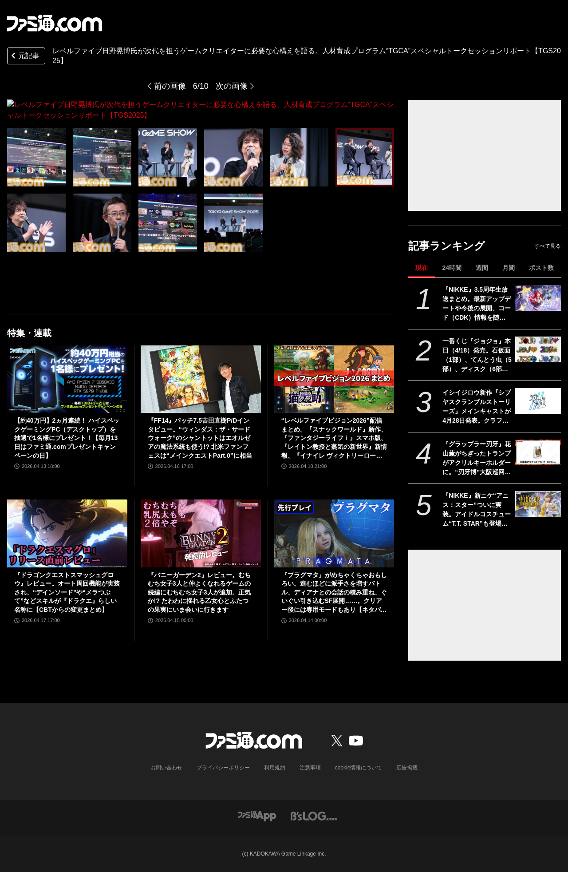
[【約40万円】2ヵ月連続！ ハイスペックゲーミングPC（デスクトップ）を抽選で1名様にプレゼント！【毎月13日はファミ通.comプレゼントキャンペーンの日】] (67, 374)
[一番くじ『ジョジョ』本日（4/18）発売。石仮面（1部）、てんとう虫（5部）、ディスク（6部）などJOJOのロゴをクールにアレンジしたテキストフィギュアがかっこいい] (538, 349)
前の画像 (170, 86)
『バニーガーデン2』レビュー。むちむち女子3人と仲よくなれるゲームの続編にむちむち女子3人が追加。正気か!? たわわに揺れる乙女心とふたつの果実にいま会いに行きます (199, 587)
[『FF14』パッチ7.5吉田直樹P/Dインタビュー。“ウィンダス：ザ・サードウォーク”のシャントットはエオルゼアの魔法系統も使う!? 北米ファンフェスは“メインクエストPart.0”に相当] (201, 374)
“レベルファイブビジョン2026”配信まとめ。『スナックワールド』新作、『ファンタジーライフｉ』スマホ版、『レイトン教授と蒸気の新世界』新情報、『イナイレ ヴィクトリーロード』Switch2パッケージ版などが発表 (334, 433)
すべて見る (547, 246)
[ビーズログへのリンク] (314, 816)
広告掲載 (407, 768)
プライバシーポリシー (223, 768)
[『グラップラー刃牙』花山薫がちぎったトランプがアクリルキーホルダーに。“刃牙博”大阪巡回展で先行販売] (538, 452)
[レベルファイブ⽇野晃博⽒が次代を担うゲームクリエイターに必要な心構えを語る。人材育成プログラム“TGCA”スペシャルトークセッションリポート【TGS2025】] (36, 146)
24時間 (452, 267)
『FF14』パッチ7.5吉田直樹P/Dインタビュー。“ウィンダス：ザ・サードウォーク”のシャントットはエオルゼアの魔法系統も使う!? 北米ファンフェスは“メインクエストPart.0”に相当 (200, 432)
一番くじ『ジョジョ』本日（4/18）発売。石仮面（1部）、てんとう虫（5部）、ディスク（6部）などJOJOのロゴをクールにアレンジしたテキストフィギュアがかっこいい (477, 355)
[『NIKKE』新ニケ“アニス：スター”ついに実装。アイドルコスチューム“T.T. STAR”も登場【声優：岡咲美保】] (538, 504)
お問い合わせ (166, 768)
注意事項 (310, 768)
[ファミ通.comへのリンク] (54, 23)
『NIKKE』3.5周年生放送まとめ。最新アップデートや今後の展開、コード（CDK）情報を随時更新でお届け (476, 304)
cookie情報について (359, 768)
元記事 (24, 56)
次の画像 (232, 86)
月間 (508, 267)
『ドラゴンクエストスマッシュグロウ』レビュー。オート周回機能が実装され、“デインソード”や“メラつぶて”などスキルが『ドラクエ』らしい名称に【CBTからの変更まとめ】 (67, 587)
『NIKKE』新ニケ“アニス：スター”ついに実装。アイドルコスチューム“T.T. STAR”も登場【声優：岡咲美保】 (476, 510)
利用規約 (274, 768)
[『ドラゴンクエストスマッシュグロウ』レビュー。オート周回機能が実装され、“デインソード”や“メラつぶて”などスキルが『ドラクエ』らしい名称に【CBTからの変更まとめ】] (67, 528)
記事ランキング (446, 246)
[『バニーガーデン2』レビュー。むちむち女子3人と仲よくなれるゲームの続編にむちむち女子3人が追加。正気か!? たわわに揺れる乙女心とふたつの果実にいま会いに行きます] (201, 528)
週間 (482, 267)
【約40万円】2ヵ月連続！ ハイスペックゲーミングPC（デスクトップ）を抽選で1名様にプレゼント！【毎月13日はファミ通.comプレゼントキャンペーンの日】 (66, 432)
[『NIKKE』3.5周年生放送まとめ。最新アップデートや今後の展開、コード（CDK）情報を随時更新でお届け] (538, 298)
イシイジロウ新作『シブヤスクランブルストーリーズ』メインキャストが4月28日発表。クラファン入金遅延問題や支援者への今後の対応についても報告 (476, 407)
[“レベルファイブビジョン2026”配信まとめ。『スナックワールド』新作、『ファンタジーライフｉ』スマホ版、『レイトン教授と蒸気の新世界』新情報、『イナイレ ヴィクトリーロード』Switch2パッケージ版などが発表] (334, 374)
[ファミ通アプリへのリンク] (257, 816)
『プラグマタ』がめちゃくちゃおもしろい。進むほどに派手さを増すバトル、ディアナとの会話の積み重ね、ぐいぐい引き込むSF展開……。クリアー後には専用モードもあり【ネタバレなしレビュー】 (334, 587)
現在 (421, 267)
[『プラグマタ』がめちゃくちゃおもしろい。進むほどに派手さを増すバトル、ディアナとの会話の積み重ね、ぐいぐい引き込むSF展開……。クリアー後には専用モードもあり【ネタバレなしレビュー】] (334, 528)
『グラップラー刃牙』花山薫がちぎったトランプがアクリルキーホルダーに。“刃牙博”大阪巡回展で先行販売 (476, 458)
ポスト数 (541, 267)
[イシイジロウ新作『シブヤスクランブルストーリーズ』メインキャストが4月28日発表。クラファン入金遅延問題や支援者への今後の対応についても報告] (538, 401)
